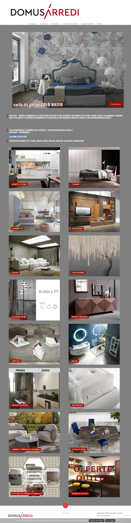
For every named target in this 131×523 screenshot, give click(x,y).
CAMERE (75, 184)
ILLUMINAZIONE (19, 317)
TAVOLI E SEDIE (79, 449)
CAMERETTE (17, 228)
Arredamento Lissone (70, 24)
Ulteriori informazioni (96, 520)
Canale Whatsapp (16, 134)
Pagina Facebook (87, 24)
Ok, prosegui (110, 520)
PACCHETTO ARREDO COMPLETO (27, 493)
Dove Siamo (55, 24)
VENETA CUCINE (19, 184)
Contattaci (116, 104)
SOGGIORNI (77, 228)
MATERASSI (77, 405)
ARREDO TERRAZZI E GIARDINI (26, 449)
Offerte (99, 24)
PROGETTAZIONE (20, 405)
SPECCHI (16, 361)
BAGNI (75, 361)
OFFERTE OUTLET (80, 493)
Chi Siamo (43, 24)
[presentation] (124, 65)
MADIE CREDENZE (80, 317)
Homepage (32, 24)
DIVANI (15, 272)
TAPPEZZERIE (78, 272)
